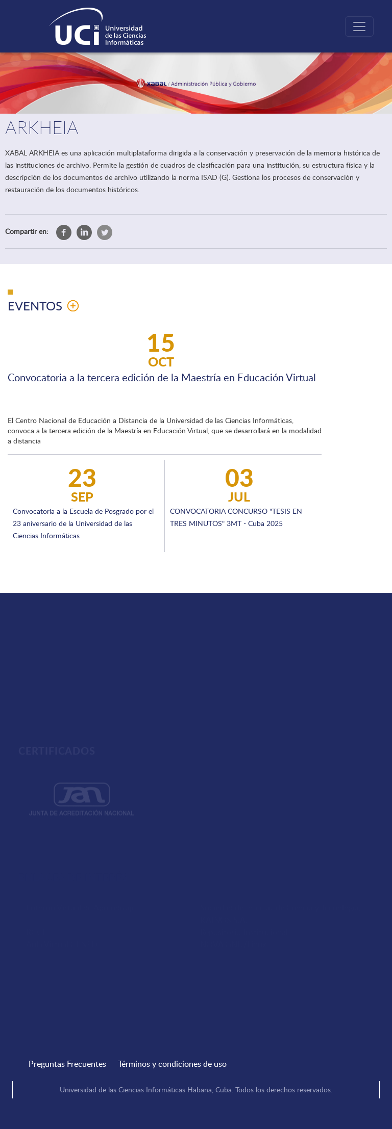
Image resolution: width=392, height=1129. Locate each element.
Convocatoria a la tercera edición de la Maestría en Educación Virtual (162, 377)
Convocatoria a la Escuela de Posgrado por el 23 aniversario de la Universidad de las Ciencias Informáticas (83, 523)
